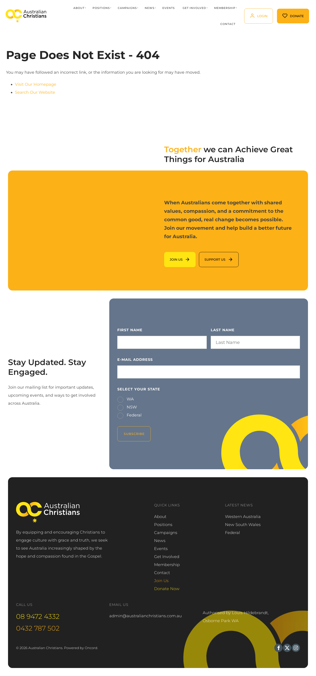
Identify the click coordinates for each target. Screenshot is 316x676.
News (149, 8)
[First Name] (162, 342)
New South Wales (243, 524)
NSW (131, 407)
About (78, 8)
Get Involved (194, 8)
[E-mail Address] (208, 371)
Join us (171, 256)
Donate (284, 12)
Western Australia (243, 516)
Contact (227, 24)
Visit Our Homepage (35, 84)
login (249, 12)
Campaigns (127, 8)
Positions (100, 8)
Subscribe (134, 434)
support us (209, 256)
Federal (134, 415)
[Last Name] (255, 342)
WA (130, 399)
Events (168, 8)
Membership (224, 8)
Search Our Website (35, 92)
